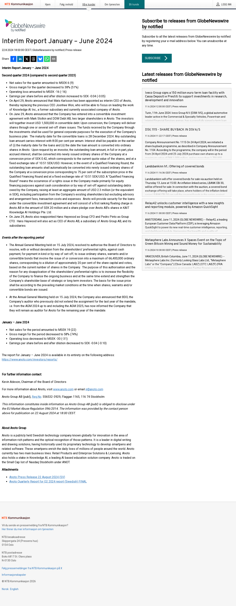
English (14, 589)
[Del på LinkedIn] (20, 59)
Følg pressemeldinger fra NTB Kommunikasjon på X (32, 568)
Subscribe (157, 58)
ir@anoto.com (94, 389)
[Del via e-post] (54, 59)
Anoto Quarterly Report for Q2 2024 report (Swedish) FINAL (48, 481)
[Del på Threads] (34, 59)
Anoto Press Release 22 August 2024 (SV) (37, 477)
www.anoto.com (63, 389)
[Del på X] (27, 59)
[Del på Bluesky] (40, 59)
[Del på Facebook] (13, 59)
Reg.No (36, 396)
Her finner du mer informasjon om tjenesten (27, 529)
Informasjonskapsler (14, 574)
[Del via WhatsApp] (47, 59)
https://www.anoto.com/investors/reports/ (30, 359)
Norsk (5, 589)
